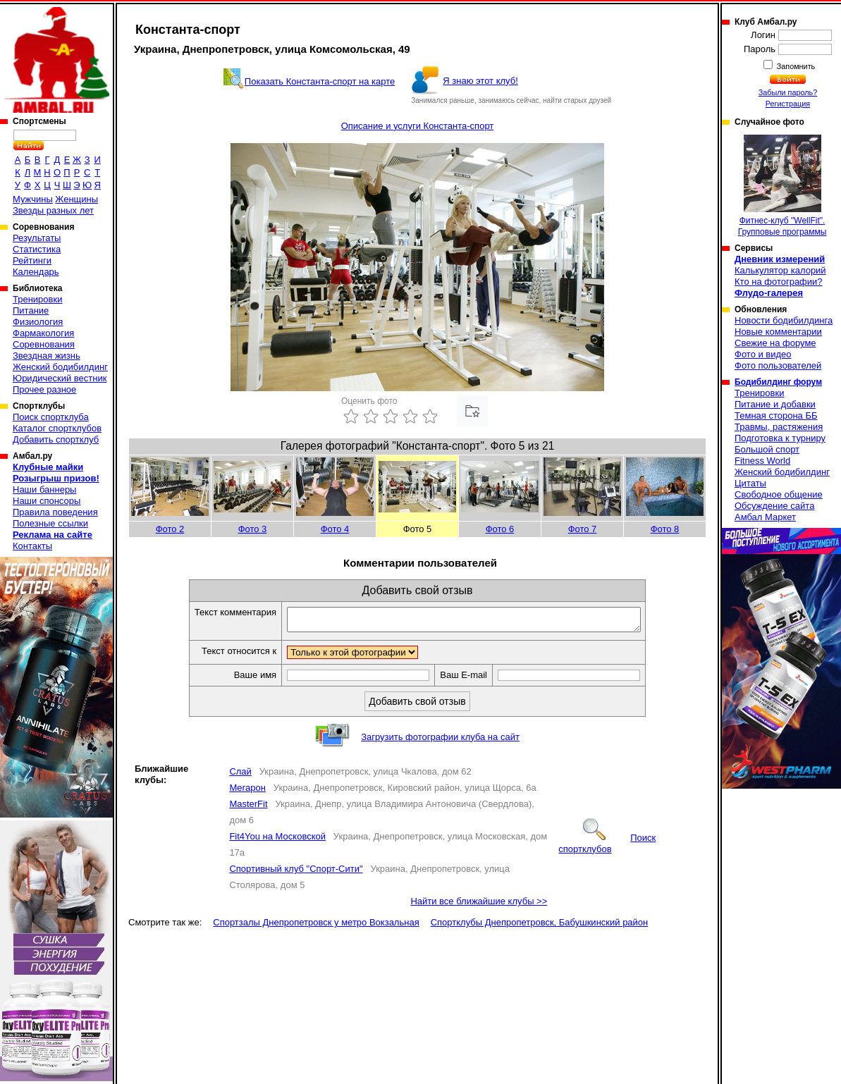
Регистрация (788, 103)
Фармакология (43, 333)
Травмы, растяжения (779, 426)
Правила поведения (55, 512)
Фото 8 (665, 529)
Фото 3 (252, 529)
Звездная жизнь (46, 355)
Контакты (32, 546)
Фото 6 (500, 529)
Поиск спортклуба (51, 417)
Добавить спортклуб (56, 439)
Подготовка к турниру (780, 438)
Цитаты (750, 483)
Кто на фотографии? (779, 281)
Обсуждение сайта (774, 505)
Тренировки (37, 299)
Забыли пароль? (788, 92)
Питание (31, 310)
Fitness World (762, 460)
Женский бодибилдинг (60, 367)
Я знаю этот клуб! (480, 80)
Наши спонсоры (46, 500)
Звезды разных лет (53, 210)
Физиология (38, 321)
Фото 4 (335, 529)
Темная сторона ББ (776, 415)
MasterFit (248, 808)
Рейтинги (32, 260)
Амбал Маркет (765, 517)
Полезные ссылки (50, 523)
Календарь (36, 271)
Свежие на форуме (775, 343)
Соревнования (44, 344)
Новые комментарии (778, 331)
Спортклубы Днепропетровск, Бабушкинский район (540, 926)
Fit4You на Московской (277, 840)
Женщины (76, 199)
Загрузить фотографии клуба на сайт (440, 741)
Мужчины (33, 199)
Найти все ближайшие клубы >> (478, 905)
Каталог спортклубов (57, 428)
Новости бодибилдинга (784, 320)
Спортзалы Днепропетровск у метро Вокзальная (316, 926)
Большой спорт (767, 449)
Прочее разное (44, 389)
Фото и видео (763, 354)
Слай (240, 775)
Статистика (37, 249)
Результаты (37, 238)
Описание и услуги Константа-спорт (417, 126)
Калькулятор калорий (780, 270)
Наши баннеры (44, 489)
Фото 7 (582, 529)
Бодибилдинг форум (778, 382)
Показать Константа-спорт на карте (320, 81)
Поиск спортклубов (607, 847)
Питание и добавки (775, 404)
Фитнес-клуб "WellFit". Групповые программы (782, 186)
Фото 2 (170, 529)
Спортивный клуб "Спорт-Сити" (295, 873)
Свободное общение (779, 494)
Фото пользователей (778, 365)
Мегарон (247, 792)
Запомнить (795, 66)
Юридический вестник (59, 378)
